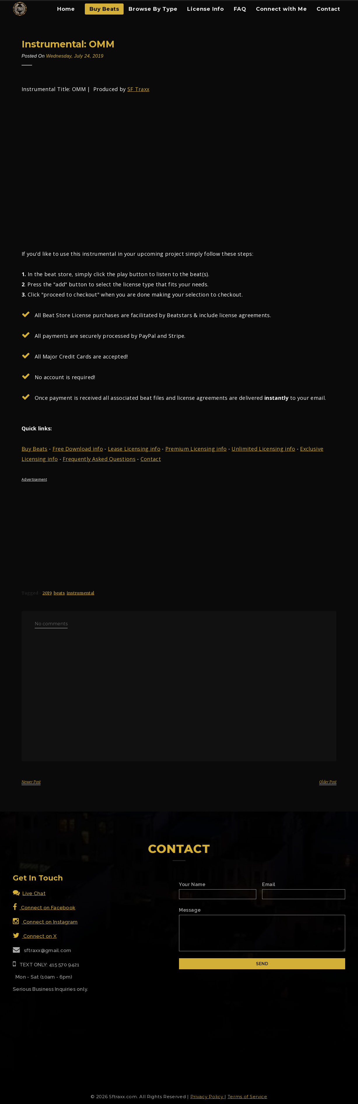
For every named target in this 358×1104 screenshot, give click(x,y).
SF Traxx (138, 89)
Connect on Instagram (45, 922)
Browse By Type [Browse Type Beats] (153, 9)
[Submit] (262, 963)
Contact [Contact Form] (328, 9)
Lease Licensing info (134, 448)
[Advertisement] (179, 526)
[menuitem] (66, 11)
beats (59, 593)
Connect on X (35, 936)
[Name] (217, 894)
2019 (47, 593)
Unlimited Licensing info (263, 448)
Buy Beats (104, 9)
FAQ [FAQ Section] (240, 9)
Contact (151, 458)
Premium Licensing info (196, 448)
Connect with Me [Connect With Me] (281, 9)
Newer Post (31, 782)
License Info (205, 9)
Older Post (327, 782)
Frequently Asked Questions (99, 458)
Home (66, 9)
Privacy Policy (207, 1096)
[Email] (303, 894)
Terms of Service (247, 1096)
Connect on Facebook (44, 907)
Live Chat (29, 893)
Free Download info (77, 448)
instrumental (80, 593)
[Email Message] (262, 933)
